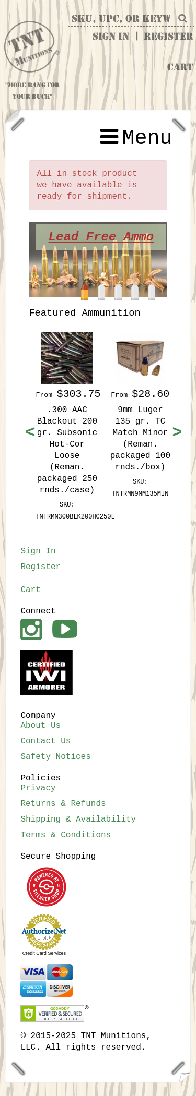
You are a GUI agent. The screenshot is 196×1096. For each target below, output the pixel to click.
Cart (180, 68)
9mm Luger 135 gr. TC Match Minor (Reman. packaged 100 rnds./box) (140, 438)
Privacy (37, 788)
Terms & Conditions (65, 835)
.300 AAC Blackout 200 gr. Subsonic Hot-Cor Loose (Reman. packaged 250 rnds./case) (67, 450)
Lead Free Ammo (104, 237)
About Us (40, 725)
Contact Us (45, 741)
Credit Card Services (44, 953)
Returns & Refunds (63, 804)
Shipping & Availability (78, 819)
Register (168, 37)
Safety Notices (55, 757)
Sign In (111, 37)
